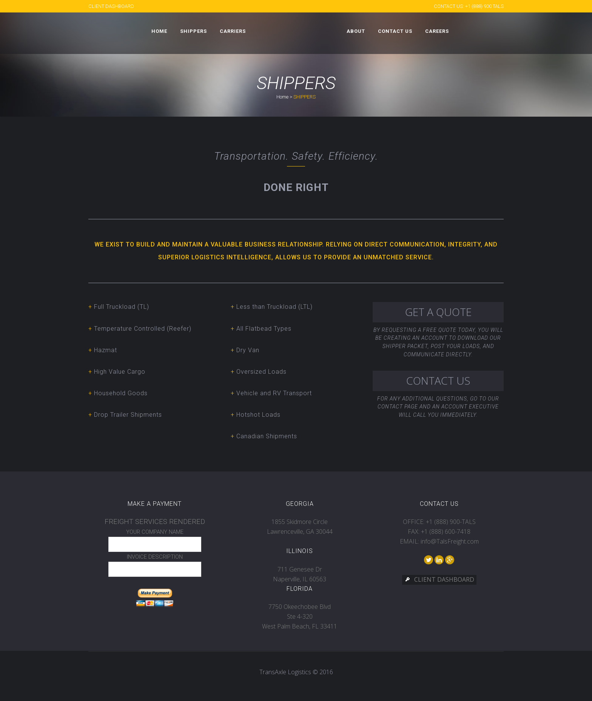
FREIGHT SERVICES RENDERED (155, 522)
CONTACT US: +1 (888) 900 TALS (469, 6)
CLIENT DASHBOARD (111, 6)
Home (282, 97)
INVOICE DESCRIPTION (155, 556)
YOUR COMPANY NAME (154, 531)
